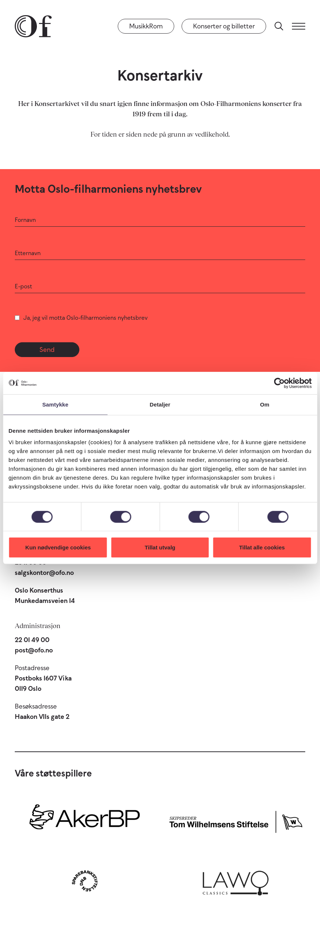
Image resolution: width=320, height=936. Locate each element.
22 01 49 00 (32, 640)
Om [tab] (264, 404)
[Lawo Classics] (236, 880)
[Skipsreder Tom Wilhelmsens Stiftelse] (236, 820)
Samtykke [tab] (55, 404)
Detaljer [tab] (160, 404)
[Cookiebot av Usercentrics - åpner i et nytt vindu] (279, 382)
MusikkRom (146, 26)
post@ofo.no (34, 650)
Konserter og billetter (224, 26)
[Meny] (298, 26)
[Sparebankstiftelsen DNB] (85, 880)
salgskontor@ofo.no (44, 572)
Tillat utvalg (160, 547)
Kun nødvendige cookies (58, 547)
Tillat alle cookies (262, 547)
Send (47, 349)
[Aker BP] (85, 820)
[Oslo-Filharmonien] (33, 26)
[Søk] (279, 26)
